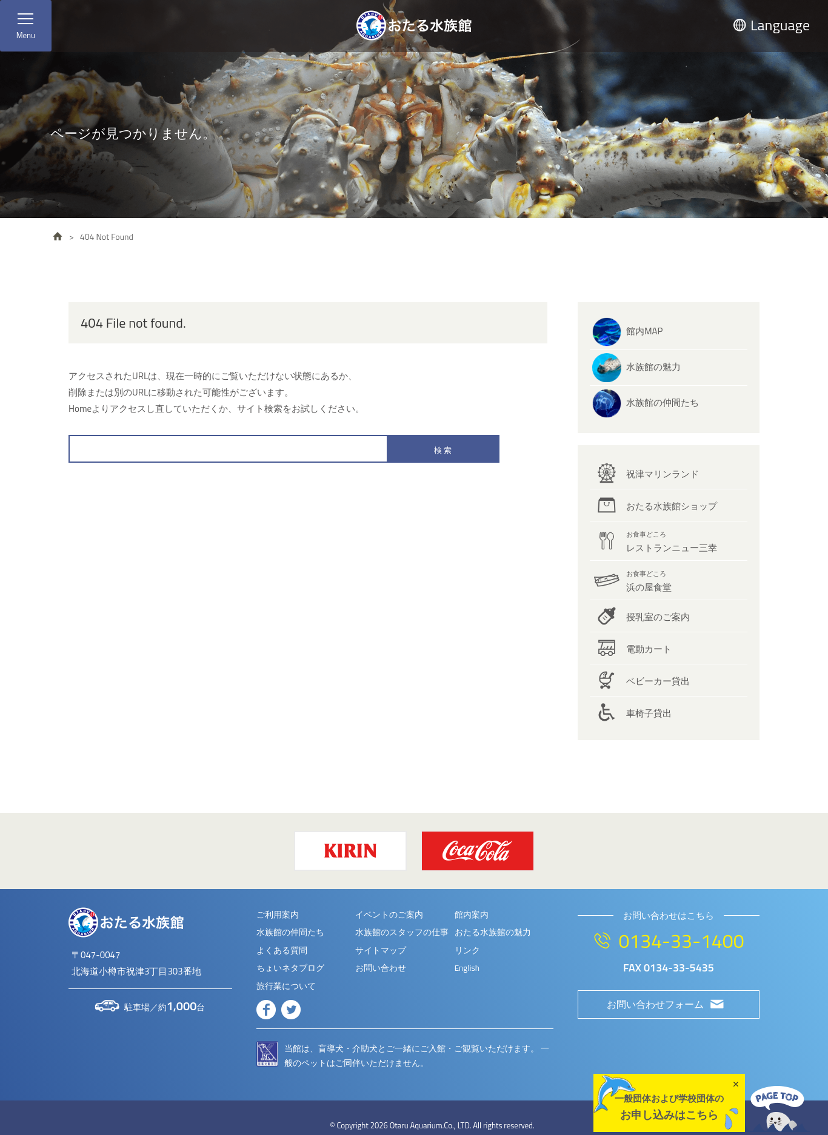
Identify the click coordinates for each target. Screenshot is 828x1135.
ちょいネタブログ (290, 968)
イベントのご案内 (389, 914)
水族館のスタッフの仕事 (402, 932)
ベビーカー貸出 (658, 681)
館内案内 (472, 914)
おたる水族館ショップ (671, 506)
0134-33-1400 (681, 940)
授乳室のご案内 (658, 617)
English (467, 968)
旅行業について (286, 986)
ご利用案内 (277, 914)
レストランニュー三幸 (671, 542)
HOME (57, 236)
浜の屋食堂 (649, 581)
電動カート (649, 649)
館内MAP (644, 331)
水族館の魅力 (653, 367)
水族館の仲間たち (662, 402)
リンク (467, 950)
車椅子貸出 (649, 713)
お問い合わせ (380, 968)
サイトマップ (380, 950)
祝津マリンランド (662, 474)
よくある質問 (281, 950)
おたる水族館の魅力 (493, 932)
